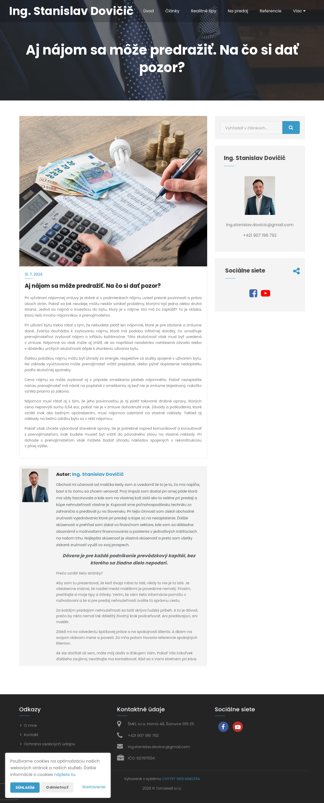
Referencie (271, 11)
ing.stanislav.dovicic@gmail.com (159, 746)
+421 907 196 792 (143, 735)
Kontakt (31, 734)
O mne (30, 725)
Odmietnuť (57, 787)
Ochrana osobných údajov (49, 744)
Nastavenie (94, 787)
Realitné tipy (203, 11)
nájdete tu (64, 774)
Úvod (148, 11)
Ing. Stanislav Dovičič (98, 474)
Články (172, 11)
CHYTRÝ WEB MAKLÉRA (181, 778)
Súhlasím (24, 787)
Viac (299, 11)
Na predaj (238, 11)
